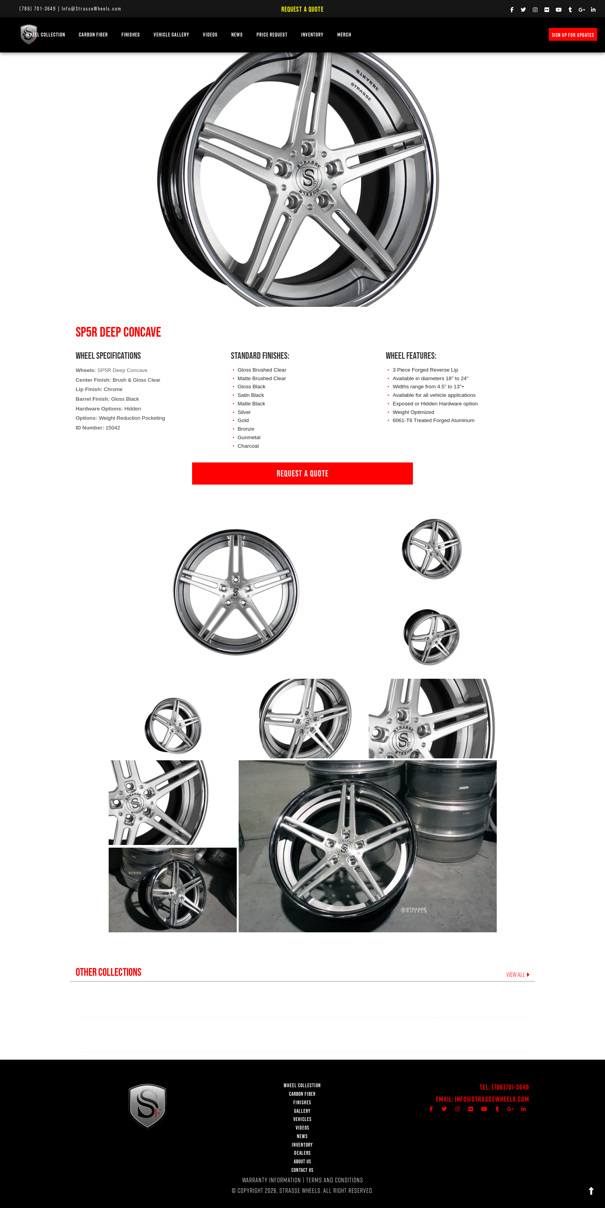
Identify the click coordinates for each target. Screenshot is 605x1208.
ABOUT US (302, 1162)
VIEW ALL (517, 975)
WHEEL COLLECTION (78, 34)
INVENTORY (345, 34)
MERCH (377, 34)
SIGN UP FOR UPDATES (573, 35)
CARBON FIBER (302, 1094)
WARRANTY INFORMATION (271, 1180)
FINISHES (163, 34)
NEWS (270, 34)
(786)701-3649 (510, 1087)
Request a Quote (302, 9)
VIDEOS (243, 34)
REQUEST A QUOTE (303, 473)
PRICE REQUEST (304, 34)
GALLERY (302, 1111)
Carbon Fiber (125, 34)
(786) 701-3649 (37, 8)
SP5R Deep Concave (122, 370)
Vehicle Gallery (204, 34)
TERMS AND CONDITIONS (334, 1180)
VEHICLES (302, 1119)
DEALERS (302, 1153)
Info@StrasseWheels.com (91, 8)
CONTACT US (302, 1170)
